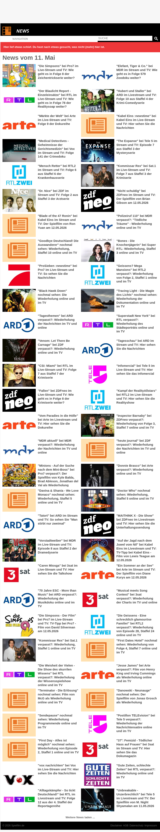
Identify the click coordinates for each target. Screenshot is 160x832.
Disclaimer (116, 825)
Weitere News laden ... (80, 817)
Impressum (150, 825)
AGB (126, 825)
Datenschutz (136, 825)
